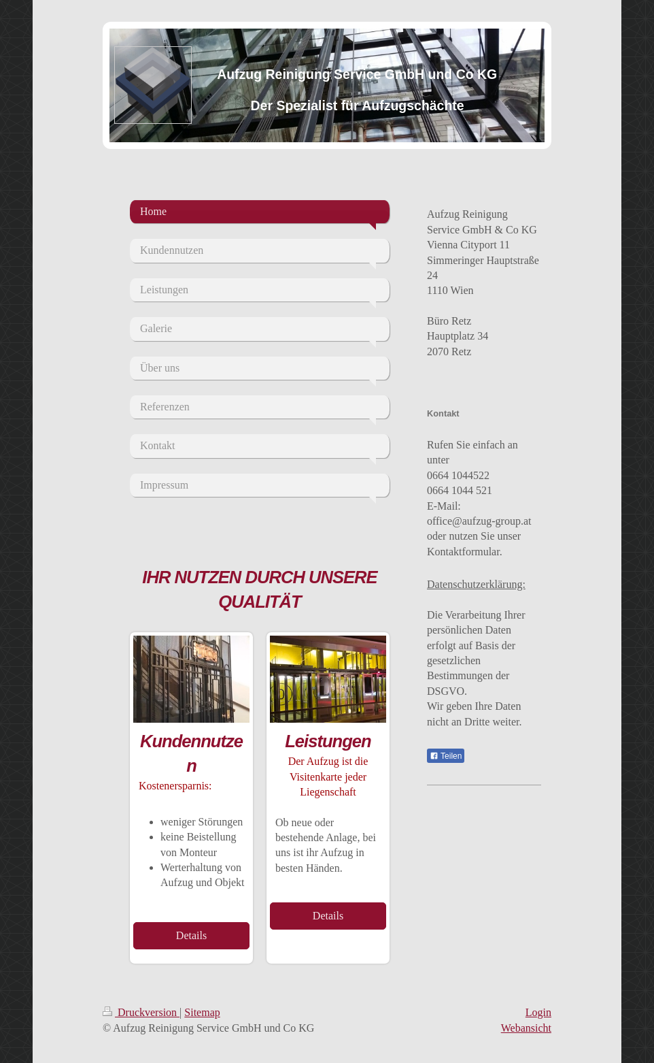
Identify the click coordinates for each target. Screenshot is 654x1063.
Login (538, 1012)
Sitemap (202, 1012)
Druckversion (141, 1012)
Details (191, 935)
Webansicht (526, 1028)
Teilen (446, 756)
